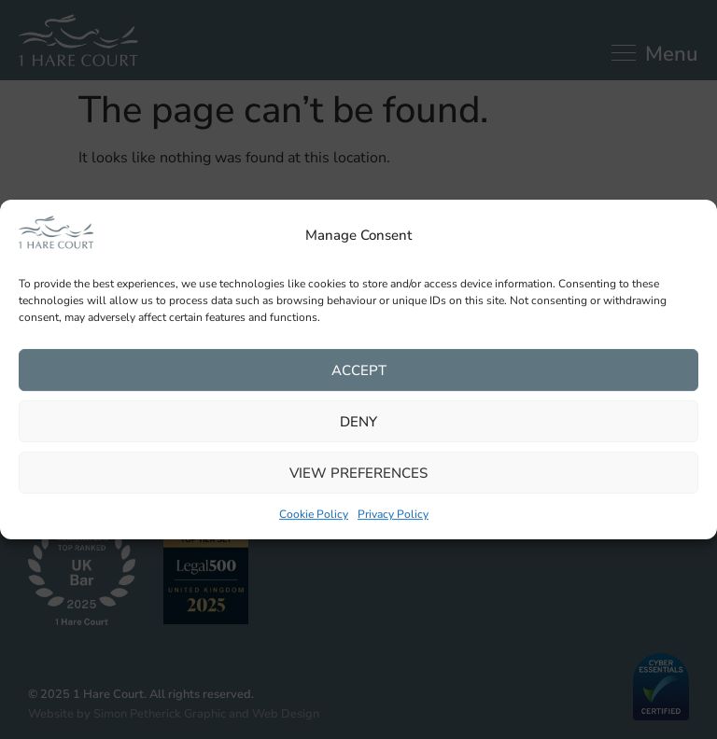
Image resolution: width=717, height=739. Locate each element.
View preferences (358, 473)
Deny (358, 421)
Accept (359, 370)
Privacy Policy (393, 515)
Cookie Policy (313, 515)
